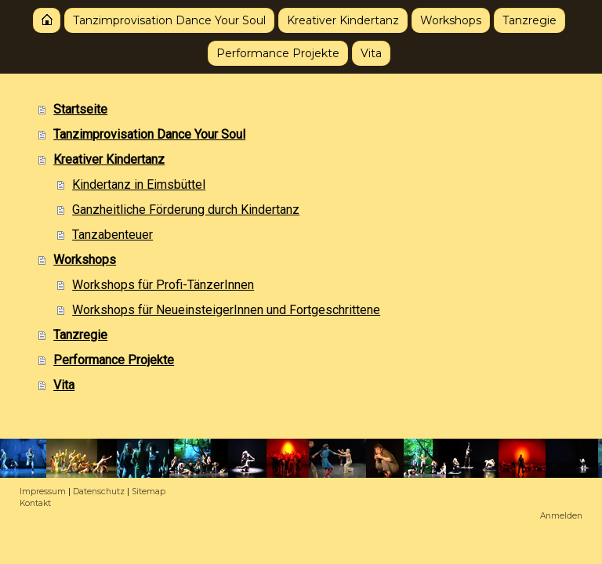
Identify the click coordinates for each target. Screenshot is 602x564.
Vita (371, 53)
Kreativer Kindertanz (343, 20)
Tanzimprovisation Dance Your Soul (169, 20)
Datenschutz (99, 491)
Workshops (450, 20)
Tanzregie (529, 20)
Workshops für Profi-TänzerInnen (163, 284)
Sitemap (148, 491)
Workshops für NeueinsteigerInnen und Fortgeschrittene (226, 309)
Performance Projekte (277, 53)
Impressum (43, 491)
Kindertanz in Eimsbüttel (138, 184)
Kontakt (35, 503)
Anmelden (561, 516)
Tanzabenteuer (112, 234)
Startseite (46, 20)
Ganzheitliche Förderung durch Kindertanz (185, 209)
